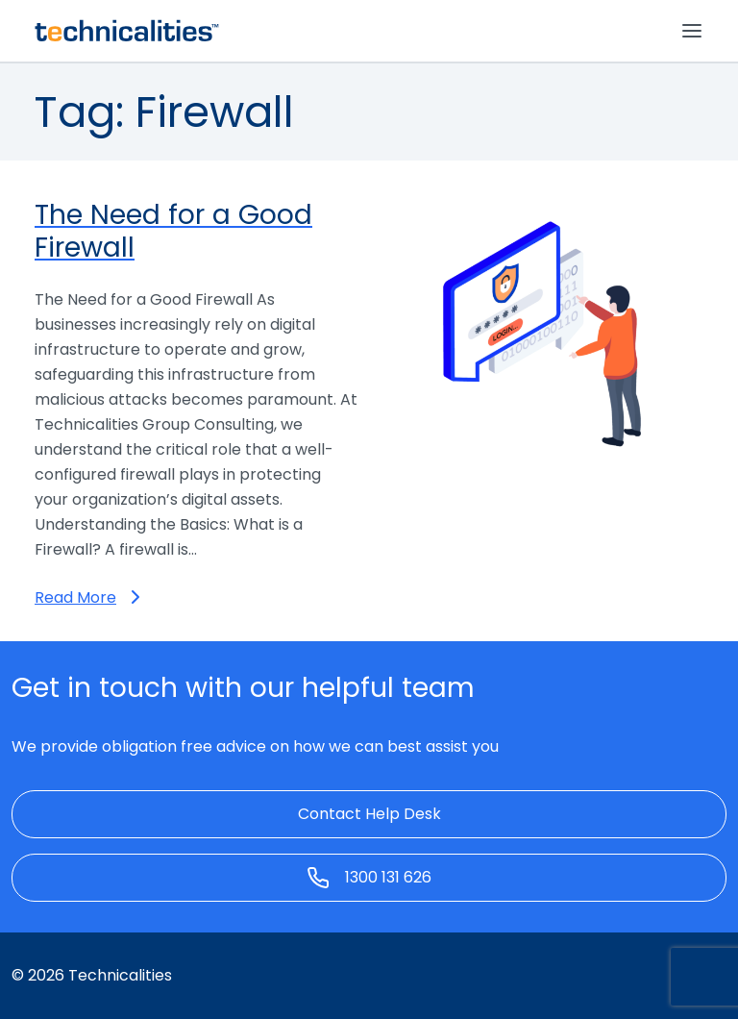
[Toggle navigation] (691, 30)
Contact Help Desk (369, 814)
